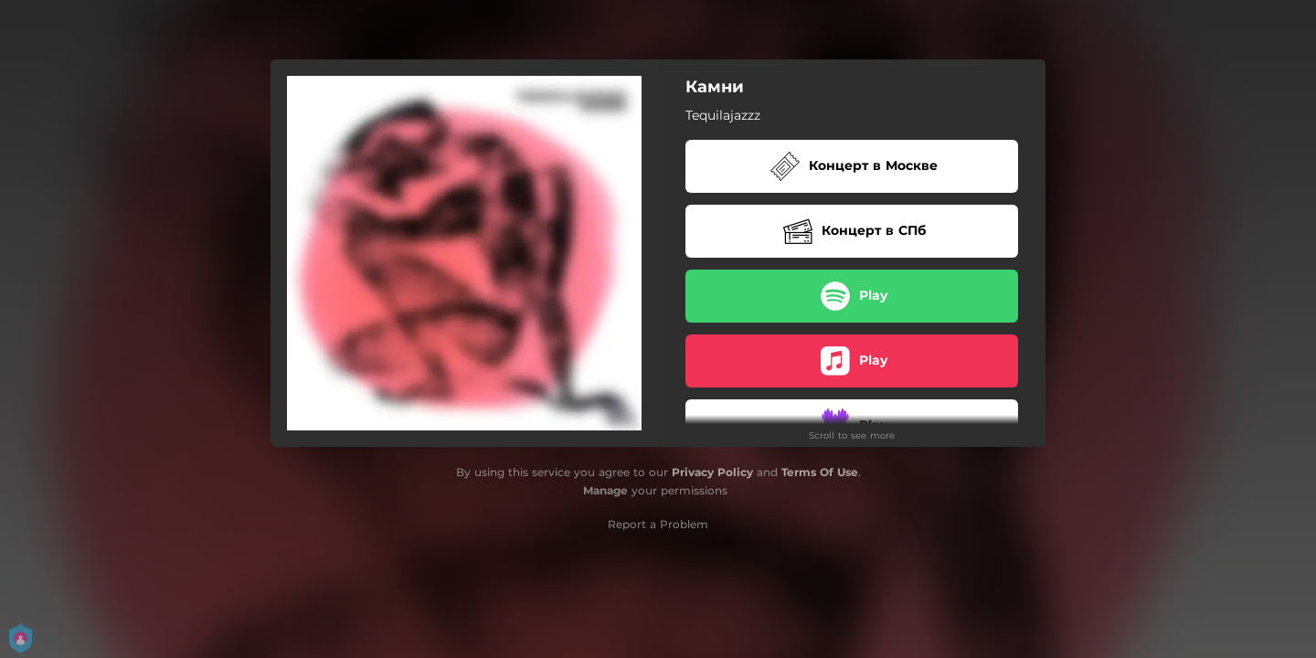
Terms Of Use (819, 472)
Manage (605, 490)
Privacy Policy (712, 472)
